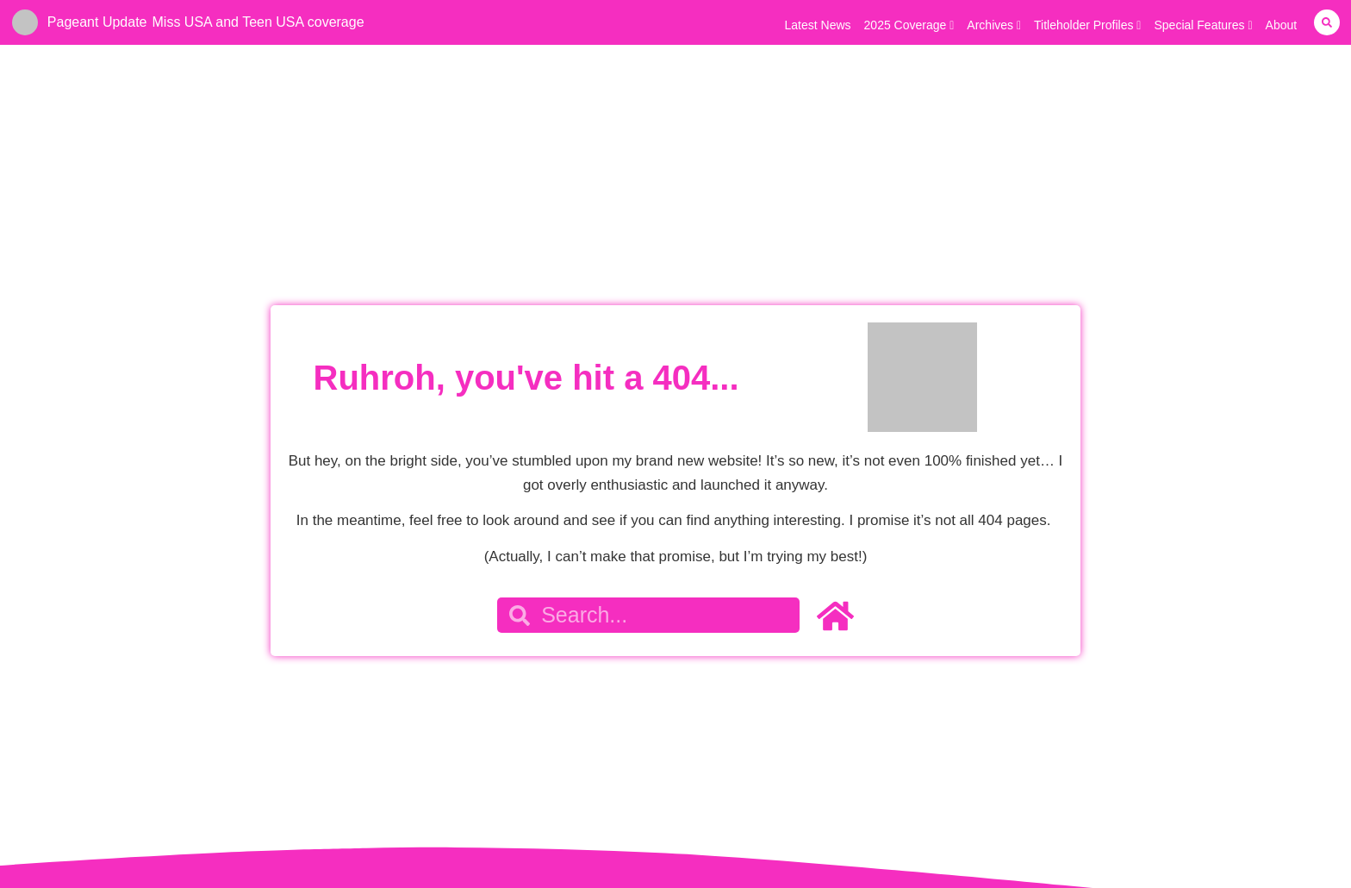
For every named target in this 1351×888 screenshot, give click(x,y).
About (1282, 25)
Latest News (818, 25)
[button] (1327, 22)
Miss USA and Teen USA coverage (258, 22)
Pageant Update (97, 22)
